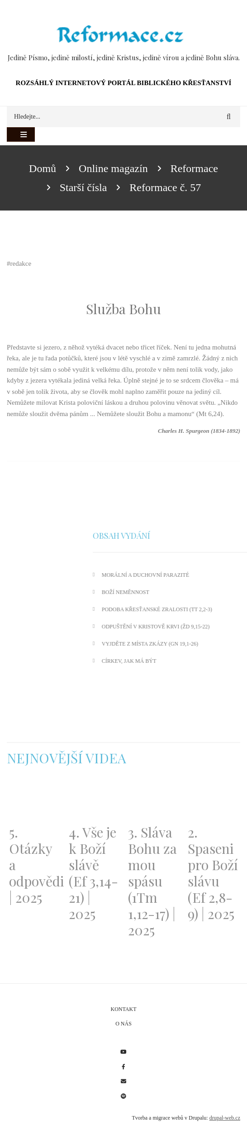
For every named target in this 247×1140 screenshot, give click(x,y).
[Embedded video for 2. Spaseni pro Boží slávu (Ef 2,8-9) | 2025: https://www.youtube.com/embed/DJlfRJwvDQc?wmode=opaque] (213, 800)
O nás (123, 1023)
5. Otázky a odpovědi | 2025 (34, 864)
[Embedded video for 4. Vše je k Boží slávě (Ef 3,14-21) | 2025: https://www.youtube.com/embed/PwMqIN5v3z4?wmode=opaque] (94, 800)
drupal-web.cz (224, 1118)
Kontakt (123, 1009)
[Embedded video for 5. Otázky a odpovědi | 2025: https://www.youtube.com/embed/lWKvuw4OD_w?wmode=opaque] (34, 800)
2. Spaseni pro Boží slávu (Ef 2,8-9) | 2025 (213, 873)
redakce (21, 263)
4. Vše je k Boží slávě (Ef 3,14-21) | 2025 (93, 873)
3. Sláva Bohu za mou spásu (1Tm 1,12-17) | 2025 (152, 881)
